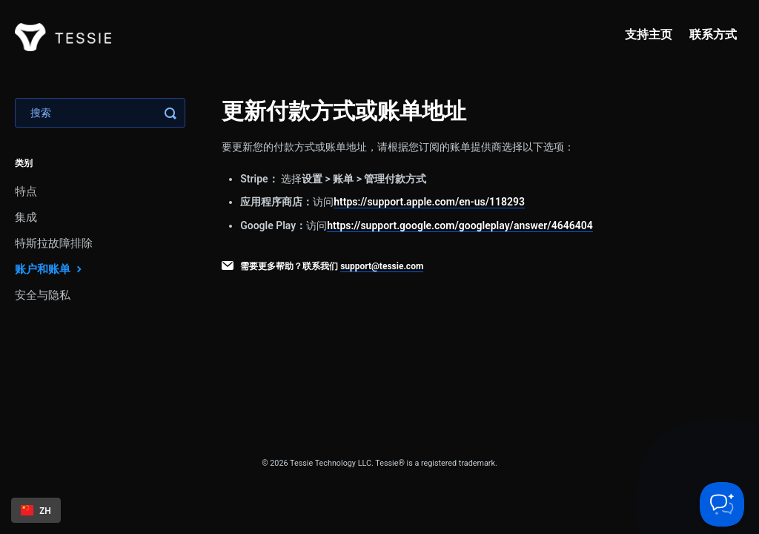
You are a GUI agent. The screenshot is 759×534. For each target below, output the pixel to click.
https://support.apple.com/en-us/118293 (429, 202)
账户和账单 (50, 269)
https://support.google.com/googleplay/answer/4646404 (459, 225)
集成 (26, 217)
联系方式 (713, 34)
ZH (36, 510)
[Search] (100, 113)
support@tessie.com (381, 266)
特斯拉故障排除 (54, 243)
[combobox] (36, 510)
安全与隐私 (42, 295)
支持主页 (648, 34)
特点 (26, 191)
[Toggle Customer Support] (722, 504)
